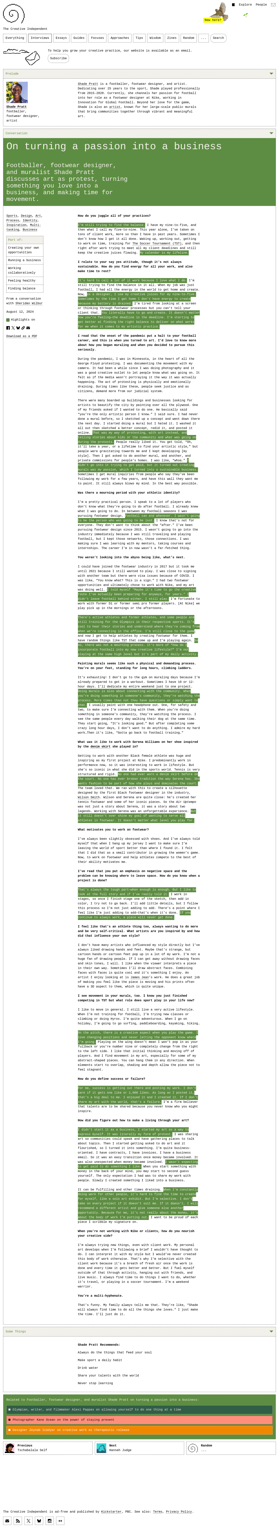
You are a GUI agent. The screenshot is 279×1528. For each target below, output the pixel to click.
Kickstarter (111, 1512)
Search (218, 38)
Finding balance (21, 288)
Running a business (24, 260)
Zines (172, 38)
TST (123, 640)
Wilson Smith (89, 797)
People (261, 5)
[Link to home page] (13, 13)
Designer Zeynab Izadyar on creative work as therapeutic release (68, 1430)
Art (38, 216)
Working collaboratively (21, 271)
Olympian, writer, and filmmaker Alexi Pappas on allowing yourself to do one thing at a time (94, 1409)
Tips (139, 38)
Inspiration (16, 225)
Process (12, 220)
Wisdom (155, 38)
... (203, 38)
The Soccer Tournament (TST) (157, 243)
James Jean (140, 977)
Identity (30, 220)
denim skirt (101, 746)
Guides (79, 38)
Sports (11, 216)
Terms (157, 1512)
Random (188, 38)
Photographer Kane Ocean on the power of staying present (61, 1420)
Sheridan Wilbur (29, 303)
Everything (15, 38)
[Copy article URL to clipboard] (23, 328)
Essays (61, 38)
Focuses (97, 38)
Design (26, 216)
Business (30, 230)
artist (115, 107)
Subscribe (58, 58)
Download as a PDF (21, 336)
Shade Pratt (16, 107)
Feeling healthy (21, 280)
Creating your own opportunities (23, 250)
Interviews (40, 38)
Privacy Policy (179, 1512)
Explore (245, 5)
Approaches (119, 38)
